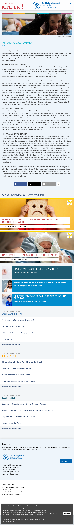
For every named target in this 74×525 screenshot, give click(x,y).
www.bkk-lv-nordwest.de (14, 494)
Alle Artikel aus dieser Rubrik (12, 345)
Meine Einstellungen (54, 513)
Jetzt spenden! (66, 461)
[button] (20, 184)
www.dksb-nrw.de (12, 474)
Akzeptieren (67, 513)
